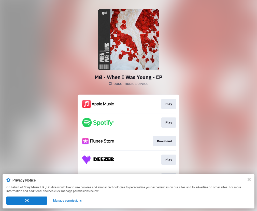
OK (27, 200)
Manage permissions (67, 200)
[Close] (249, 179)
